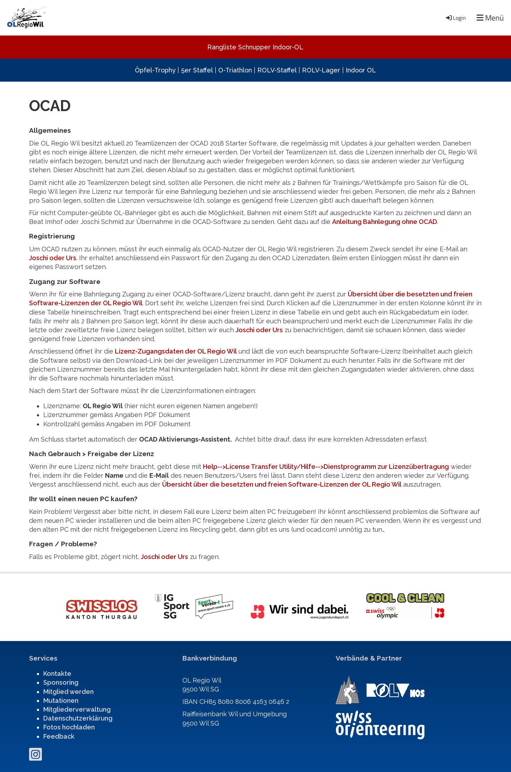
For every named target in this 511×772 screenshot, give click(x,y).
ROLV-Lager (321, 70)
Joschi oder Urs (52, 258)
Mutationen (60, 700)
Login (455, 17)
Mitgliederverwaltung (77, 709)
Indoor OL (361, 70)
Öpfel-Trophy (155, 70)
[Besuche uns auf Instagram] (35, 756)
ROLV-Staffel (277, 70)
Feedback (59, 736)
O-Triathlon (235, 70)
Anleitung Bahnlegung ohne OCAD (384, 221)
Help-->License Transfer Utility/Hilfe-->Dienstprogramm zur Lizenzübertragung (326, 466)
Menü (490, 17)
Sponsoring (60, 682)
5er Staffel (197, 70)
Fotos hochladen (69, 727)
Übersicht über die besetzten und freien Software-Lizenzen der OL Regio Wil (281, 484)
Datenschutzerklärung (77, 718)
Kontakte (57, 673)
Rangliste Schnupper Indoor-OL (255, 47)
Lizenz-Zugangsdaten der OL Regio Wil (176, 351)
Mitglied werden (68, 691)
